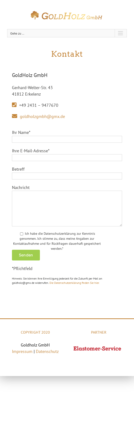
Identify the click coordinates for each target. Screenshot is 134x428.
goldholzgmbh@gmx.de (42, 116)
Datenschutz (47, 351)
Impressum (22, 351)
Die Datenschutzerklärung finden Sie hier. (74, 283)
